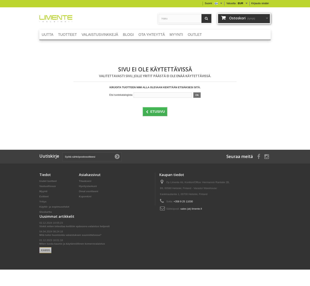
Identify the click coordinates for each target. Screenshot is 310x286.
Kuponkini (85, 196)
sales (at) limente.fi (191, 208)
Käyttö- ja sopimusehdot (54, 206)
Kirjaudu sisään (260, 3)
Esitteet (44, 196)
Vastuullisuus (47, 186)
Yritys (42, 201)
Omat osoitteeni (88, 191)
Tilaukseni (85, 181)
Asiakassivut (90, 174)
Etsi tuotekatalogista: (121, 94)
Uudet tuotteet (48, 181)
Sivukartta (45, 211)
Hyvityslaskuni (88, 186)
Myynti (43, 191)
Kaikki (84, 259)
